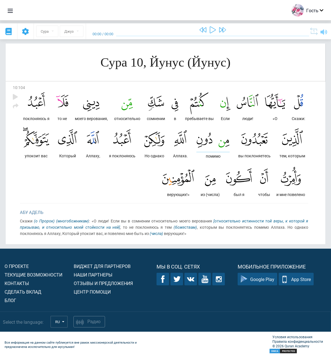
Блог (10, 300)
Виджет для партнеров (102, 266)
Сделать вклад (23, 292)
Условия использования (292, 337)
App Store (296, 279)
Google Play (257, 279)
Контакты (17, 283)
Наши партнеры (93, 275)
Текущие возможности (33, 275)
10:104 (19, 87)
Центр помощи (92, 292)
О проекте (17, 266)
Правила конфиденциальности (297, 341)
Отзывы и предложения (103, 283)
